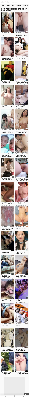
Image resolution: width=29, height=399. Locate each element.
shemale (19, 5)
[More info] (13, 31)
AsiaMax (5, 2)
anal (3, 5)
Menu (26, 394)
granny (8, 5)
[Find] (27, 2)
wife (13, 5)
